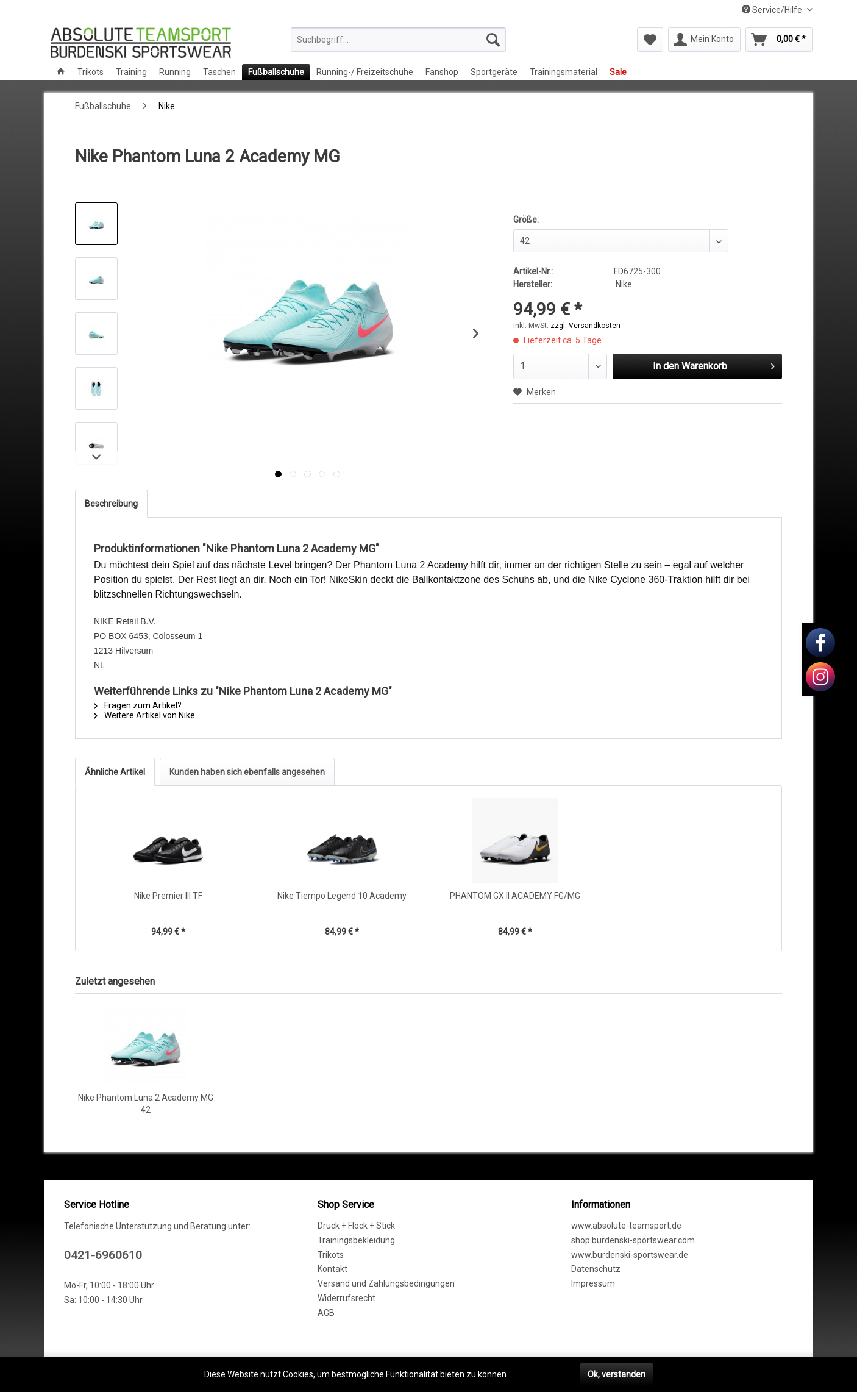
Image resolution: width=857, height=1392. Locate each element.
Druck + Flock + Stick (356, 1225)
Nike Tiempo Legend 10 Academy (342, 896)
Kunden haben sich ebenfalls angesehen (247, 772)
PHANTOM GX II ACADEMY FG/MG (515, 896)
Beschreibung (111, 504)
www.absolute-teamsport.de (626, 1225)
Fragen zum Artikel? (138, 705)
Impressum (593, 1283)
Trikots (331, 1255)
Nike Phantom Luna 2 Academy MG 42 (145, 1104)
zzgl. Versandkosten (585, 325)
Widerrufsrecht (346, 1298)
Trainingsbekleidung (356, 1240)
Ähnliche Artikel (115, 772)
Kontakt (332, 1269)
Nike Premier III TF (168, 896)
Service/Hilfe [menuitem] (773, 10)
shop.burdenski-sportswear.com (633, 1240)
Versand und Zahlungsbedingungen (386, 1283)
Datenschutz (596, 1269)
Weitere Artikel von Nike (144, 715)
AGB (326, 1313)
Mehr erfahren (538, 1374)
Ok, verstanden (616, 1374)
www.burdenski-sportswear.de (629, 1255)
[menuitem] (398, 39)
